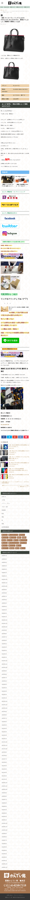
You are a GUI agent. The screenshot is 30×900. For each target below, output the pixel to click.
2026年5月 (4, 562)
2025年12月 (4, 579)
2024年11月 (4, 623)
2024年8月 (4, 633)
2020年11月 (4, 786)
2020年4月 (4, 809)
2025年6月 (4, 599)
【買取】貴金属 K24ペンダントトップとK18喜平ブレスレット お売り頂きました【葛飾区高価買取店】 (15, 482)
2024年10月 (4, 626)
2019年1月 (4, 860)
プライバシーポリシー (18, 895)
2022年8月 (4, 714)
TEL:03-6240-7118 (5, 424)
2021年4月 (4, 769)
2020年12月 (4, 782)
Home (2, 7)
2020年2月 (4, 816)
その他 (3, 499)
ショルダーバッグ (13, 534)
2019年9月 (4, 833)
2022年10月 (4, 708)
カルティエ (5, 548)
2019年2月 (4, 857)
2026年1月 (4, 576)
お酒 (18, 548)
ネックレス (13, 537)
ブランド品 (23, 542)
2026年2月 (4, 572)
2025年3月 (4, 609)
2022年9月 (4, 711)
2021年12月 (4, 742)
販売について (12, 7)
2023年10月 (4, 667)
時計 (4, 540)
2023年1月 (4, 697)
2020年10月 (4, 789)
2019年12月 (4, 823)
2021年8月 (4, 755)
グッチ (23, 548)
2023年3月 (4, 691)
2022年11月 (4, 704)
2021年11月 (4, 745)
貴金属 (12, 548)
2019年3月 (4, 853)
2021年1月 (4, 779)
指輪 (25, 537)
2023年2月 (4, 694)
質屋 (3, 523)
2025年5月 (4, 603)
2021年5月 (4, 765)
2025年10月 (4, 586)
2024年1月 (4, 657)
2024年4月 (4, 647)
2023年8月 (4, 674)
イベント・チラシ (6, 503)
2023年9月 (4, 670)
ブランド (22, 534)
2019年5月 (4, 847)
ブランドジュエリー (14, 542)
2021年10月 (4, 748)
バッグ (19, 545)
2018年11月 (4, 867)
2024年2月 (4, 653)
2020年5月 (4, 806)
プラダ (16, 540)
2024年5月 (4, 643)
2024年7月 (4, 636)
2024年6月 (4, 640)
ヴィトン (10, 540)
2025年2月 (4, 613)
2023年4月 (4, 687)
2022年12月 (4, 701)
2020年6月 (4, 803)
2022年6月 (4, 721)
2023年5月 (4, 684)
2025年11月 (4, 582)
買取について (26, 7)
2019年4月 (4, 850)
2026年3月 (4, 569)
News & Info (6, 7)
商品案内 (4, 510)
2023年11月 (4, 664)
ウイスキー (5, 537)
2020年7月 (4, 799)
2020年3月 (4, 813)
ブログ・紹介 (5, 506)
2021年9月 (4, 752)
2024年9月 (4, 630)
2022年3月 (4, 731)
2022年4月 (4, 728)
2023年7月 (4, 677)
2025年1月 (4, 616)
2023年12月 (4, 660)
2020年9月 (4, 792)
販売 (3, 513)
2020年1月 (4, 819)
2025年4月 (4, 606)
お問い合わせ (10, 895)
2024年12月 (4, 620)
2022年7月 (4, 718)
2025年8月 (4, 592)
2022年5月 (4, 725)
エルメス (5, 545)
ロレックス (12, 545)
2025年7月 (4, 596)
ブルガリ (5, 534)
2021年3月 (4, 772)
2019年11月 (4, 826)
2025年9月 (4, 589)
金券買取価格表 (5, 527)
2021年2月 (4, 775)
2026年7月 (4, 555)
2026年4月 (4, 565)
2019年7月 (4, 840)
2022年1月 (4, 738)
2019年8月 (4, 836)
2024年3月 (4, 650)
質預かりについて (19, 7)
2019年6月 (4, 843)
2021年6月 (4, 762)
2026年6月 (4, 559)
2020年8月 (4, 796)
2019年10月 (4, 830)
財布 (20, 537)
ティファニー (23, 540)
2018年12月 (4, 863)
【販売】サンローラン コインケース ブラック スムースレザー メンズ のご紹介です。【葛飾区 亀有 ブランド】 (15, 486)
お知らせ (4, 496)
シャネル (5, 542)
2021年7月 (4, 759)
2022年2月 (4, 735)
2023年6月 (4, 681)
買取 (3, 516)
